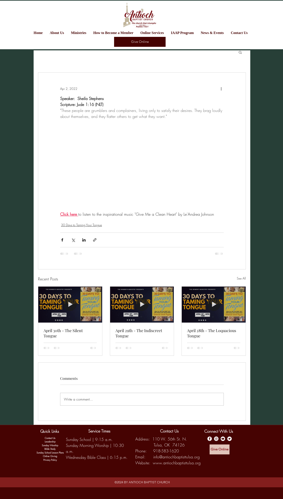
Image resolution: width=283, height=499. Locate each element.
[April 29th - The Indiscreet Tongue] (142, 304)
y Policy (53, 459)
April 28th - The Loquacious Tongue (211, 333)
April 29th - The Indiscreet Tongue (138, 333)
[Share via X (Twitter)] (73, 240)
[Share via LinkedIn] (84, 240)
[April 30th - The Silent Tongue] (70, 304)
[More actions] (221, 88)
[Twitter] (229, 439)
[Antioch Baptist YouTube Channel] (223, 439)
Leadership (50, 441)
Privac (46, 459)
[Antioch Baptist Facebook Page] (209, 439)
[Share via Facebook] (62, 240)
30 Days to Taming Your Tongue (81, 225)
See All (241, 278)
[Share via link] (95, 240)
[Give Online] (140, 42)
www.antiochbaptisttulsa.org (177, 462)
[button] (80, 33)
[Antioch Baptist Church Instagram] (216, 439)
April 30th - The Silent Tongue (63, 333)
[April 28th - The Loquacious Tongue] (214, 304)
